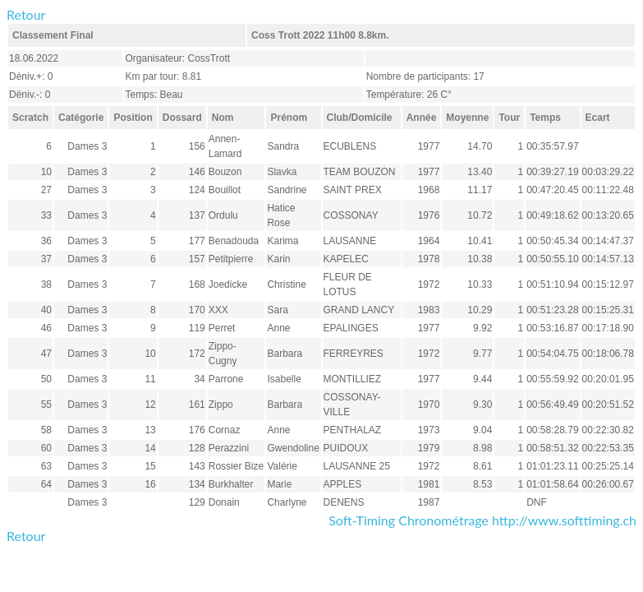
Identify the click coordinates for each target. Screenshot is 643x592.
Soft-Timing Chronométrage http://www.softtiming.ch (482, 520)
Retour (26, 14)
